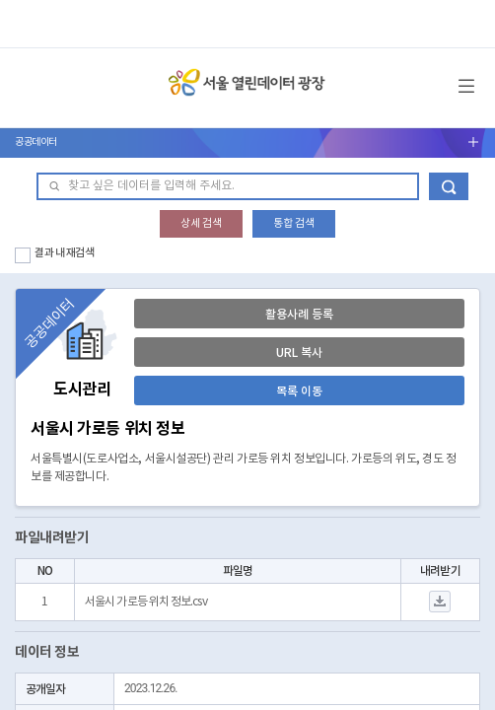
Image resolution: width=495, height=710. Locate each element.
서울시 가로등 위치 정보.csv (146, 602)
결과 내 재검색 (65, 253)
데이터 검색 (448, 186)
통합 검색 (294, 223)
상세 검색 (201, 223)
